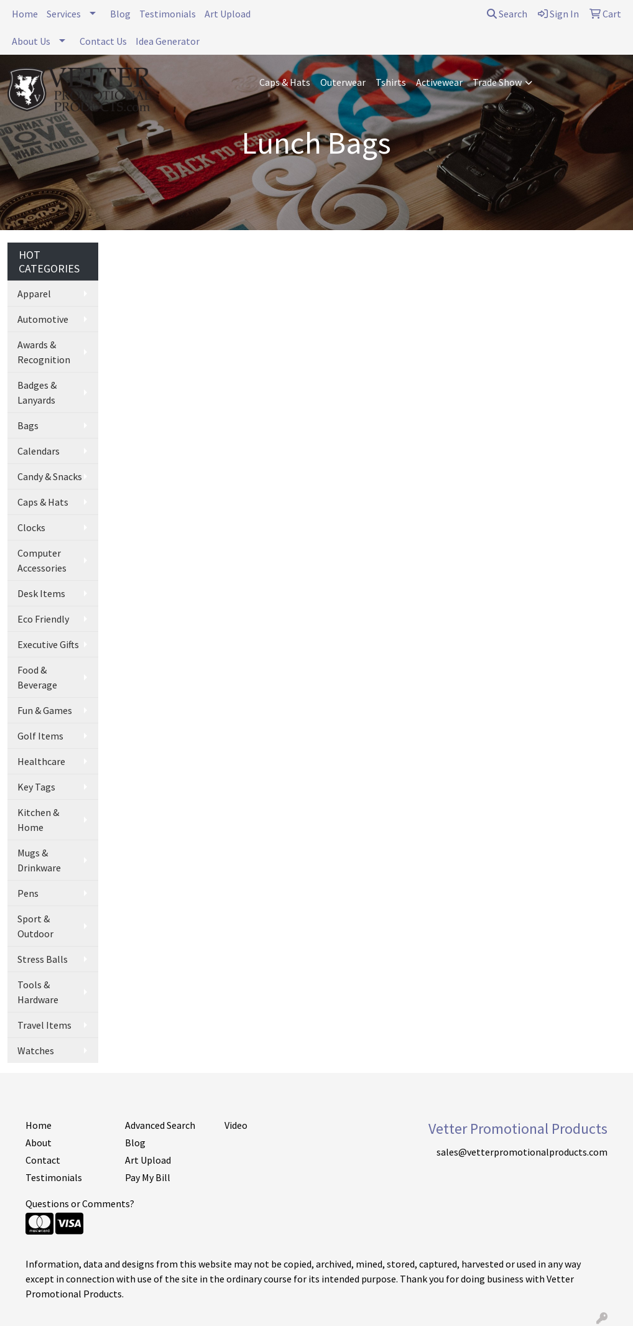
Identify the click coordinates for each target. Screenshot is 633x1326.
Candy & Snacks (49, 476)
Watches (35, 1050)
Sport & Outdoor (35, 926)
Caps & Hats (284, 82)
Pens (28, 893)
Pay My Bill (147, 1177)
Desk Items (41, 593)
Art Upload (228, 13)
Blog (120, 13)
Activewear (439, 82)
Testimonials (167, 13)
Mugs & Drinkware (39, 860)
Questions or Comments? (79, 1203)
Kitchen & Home (38, 819)
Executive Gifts (48, 644)
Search (507, 13)
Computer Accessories (42, 560)
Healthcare (41, 761)
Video (235, 1125)
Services (64, 13)
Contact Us (103, 41)
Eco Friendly (43, 619)
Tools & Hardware (37, 992)
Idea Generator (168, 41)
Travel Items (44, 1025)
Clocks (31, 527)
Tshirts (391, 82)
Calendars (38, 451)
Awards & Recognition (43, 352)
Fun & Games (44, 710)
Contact (42, 1160)
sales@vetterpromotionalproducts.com (522, 1152)
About (38, 1142)
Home (25, 13)
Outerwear (343, 82)
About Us (31, 41)
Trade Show (497, 82)
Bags (28, 425)
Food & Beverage (37, 677)
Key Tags (36, 787)
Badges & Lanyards (37, 392)
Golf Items (40, 736)
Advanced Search (160, 1125)
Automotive (42, 319)
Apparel (34, 293)
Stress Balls (42, 959)
